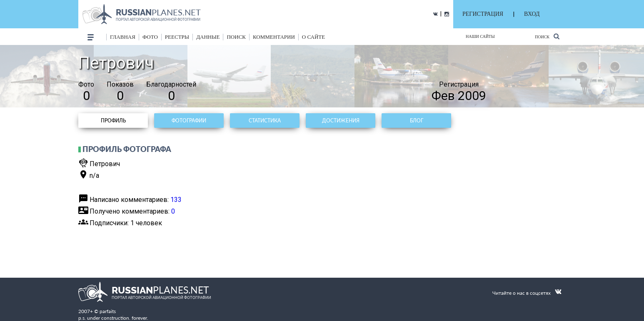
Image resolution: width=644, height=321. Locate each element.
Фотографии (189, 120)
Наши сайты (480, 36)
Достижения (340, 120)
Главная (122, 37)
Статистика (265, 120)
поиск (236, 37)
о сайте (313, 37)
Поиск (547, 36)
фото (150, 37)
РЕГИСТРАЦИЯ (482, 14)
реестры (177, 37)
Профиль (113, 120)
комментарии (274, 37)
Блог (416, 120)
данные (208, 37)
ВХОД (531, 14)
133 (176, 200)
